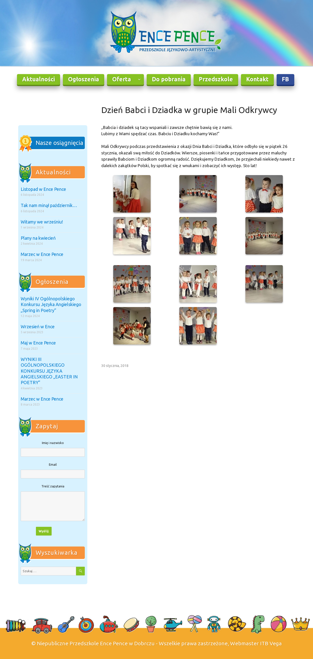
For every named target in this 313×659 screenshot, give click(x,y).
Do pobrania (169, 79)
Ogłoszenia (83, 79)
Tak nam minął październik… (49, 205)
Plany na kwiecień (38, 237)
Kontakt (257, 79)
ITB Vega (271, 643)
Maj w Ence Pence (38, 342)
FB (285, 79)
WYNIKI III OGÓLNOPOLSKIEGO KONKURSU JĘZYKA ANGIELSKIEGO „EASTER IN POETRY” (49, 371)
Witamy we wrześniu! (42, 221)
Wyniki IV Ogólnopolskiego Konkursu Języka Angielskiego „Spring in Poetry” (51, 304)
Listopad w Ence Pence (43, 189)
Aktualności (38, 79)
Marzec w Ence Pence (42, 254)
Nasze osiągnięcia (59, 142)
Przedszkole (216, 79)
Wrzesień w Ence (38, 326)
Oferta (121, 79)
